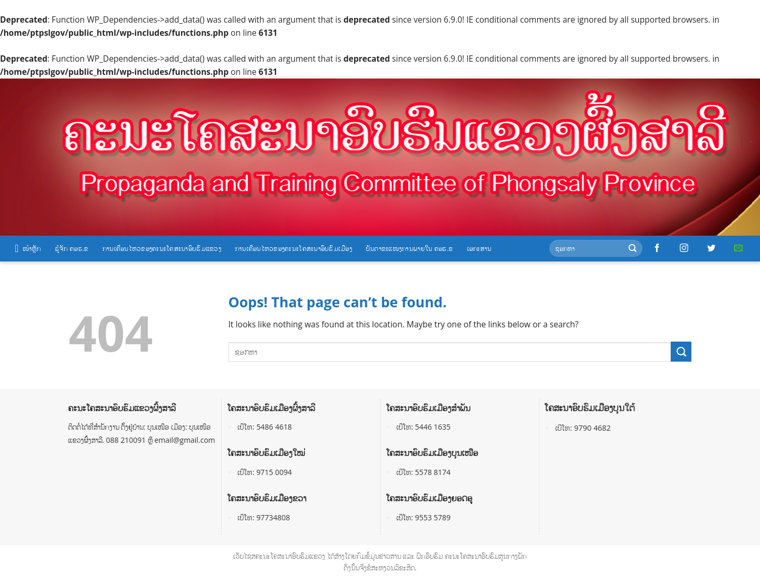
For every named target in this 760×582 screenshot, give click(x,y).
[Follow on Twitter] (711, 248)
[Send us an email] (738, 248)
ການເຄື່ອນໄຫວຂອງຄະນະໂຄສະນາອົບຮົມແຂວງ (161, 248)
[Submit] (632, 248)
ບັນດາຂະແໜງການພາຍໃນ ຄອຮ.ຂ (409, 248)
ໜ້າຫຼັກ (28, 248)
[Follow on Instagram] (684, 248)
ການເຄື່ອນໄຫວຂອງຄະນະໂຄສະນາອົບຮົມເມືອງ (293, 248)
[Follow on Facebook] (657, 248)
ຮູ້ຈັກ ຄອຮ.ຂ (72, 248)
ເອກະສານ (479, 248)
